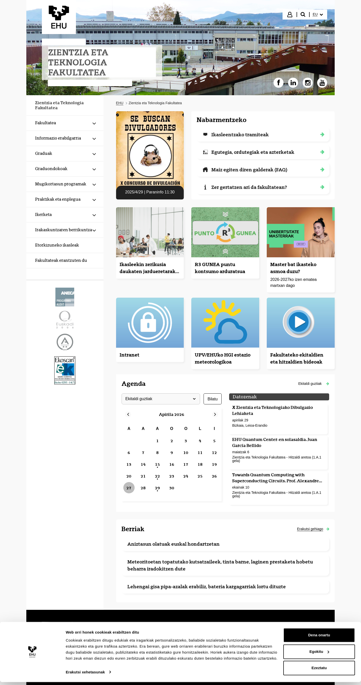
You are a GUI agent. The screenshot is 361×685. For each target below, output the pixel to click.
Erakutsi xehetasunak (85, 675)
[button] (313, 384)
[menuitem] (318, 15)
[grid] (172, 458)
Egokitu (319, 654)
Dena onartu (319, 638)
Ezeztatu (319, 671)
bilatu (212, 399)
